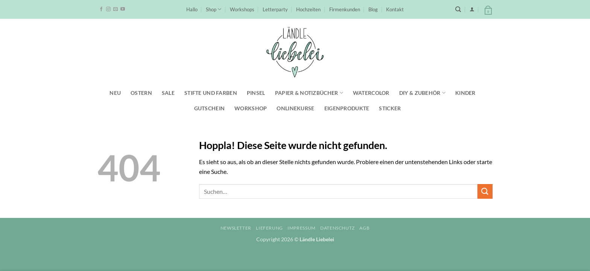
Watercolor (371, 93)
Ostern (141, 93)
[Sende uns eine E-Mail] (115, 9)
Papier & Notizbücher (309, 92)
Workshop (250, 108)
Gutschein (209, 108)
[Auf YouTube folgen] (122, 9)
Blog (373, 9)
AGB (364, 228)
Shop (213, 9)
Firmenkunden (344, 9)
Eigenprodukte (347, 108)
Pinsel (256, 93)
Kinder (465, 93)
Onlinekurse (295, 108)
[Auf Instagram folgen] (108, 9)
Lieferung (269, 228)
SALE (168, 93)
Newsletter (235, 228)
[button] (472, 9)
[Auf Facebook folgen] (101, 9)
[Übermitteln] (485, 191)
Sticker (390, 108)
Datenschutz (337, 228)
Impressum (301, 228)
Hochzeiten (308, 9)
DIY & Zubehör (422, 92)
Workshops (242, 9)
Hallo (192, 9)
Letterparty (275, 9)
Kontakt (395, 9)
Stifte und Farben (210, 93)
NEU (115, 93)
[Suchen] (458, 9)
